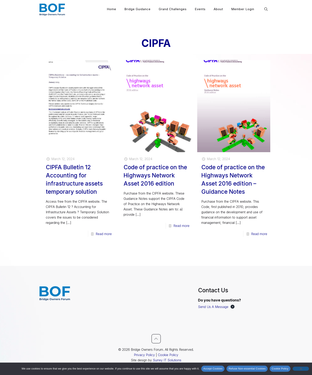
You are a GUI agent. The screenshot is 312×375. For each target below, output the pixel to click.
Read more (104, 234)
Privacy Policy (144, 355)
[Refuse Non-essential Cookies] (301, 369)
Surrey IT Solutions (167, 360)
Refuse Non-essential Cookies (247, 368)
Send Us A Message (213, 307)
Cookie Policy (168, 355)
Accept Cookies (212, 368)
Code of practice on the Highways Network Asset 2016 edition (155, 175)
